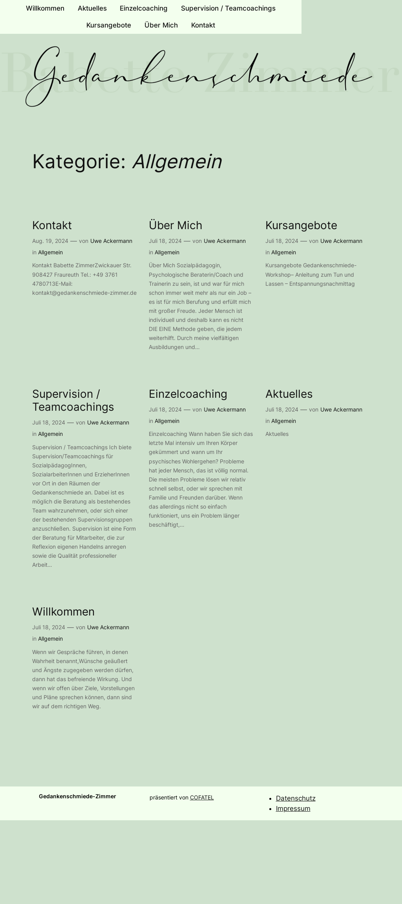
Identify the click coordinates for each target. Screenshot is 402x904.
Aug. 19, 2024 (50, 240)
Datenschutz (296, 798)
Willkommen (63, 611)
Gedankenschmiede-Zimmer (77, 796)
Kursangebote (301, 225)
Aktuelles (289, 394)
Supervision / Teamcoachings (73, 400)
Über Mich (176, 225)
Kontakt (52, 225)
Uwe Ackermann (111, 240)
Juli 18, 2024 (165, 240)
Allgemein (50, 252)
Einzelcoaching (188, 394)
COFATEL (202, 797)
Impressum (293, 808)
